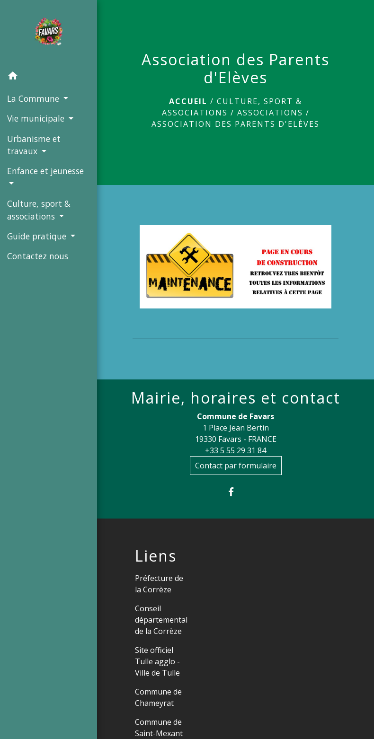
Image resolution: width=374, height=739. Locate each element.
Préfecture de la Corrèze (159, 584)
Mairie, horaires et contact (235, 398)
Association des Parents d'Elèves (235, 124)
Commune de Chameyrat (158, 697)
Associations (270, 112)
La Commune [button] (34, 98)
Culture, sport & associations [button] (39, 209)
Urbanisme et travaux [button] (34, 145)
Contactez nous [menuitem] (37, 256)
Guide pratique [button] (38, 236)
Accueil (188, 101)
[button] (48, 77)
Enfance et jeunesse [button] (45, 170)
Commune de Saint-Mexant (159, 728)
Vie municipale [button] (37, 118)
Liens (156, 556)
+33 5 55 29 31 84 (235, 450)
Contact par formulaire (235, 465)
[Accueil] (48, 33)
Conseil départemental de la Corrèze (161, 619)
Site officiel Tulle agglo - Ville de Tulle (157, 661)
